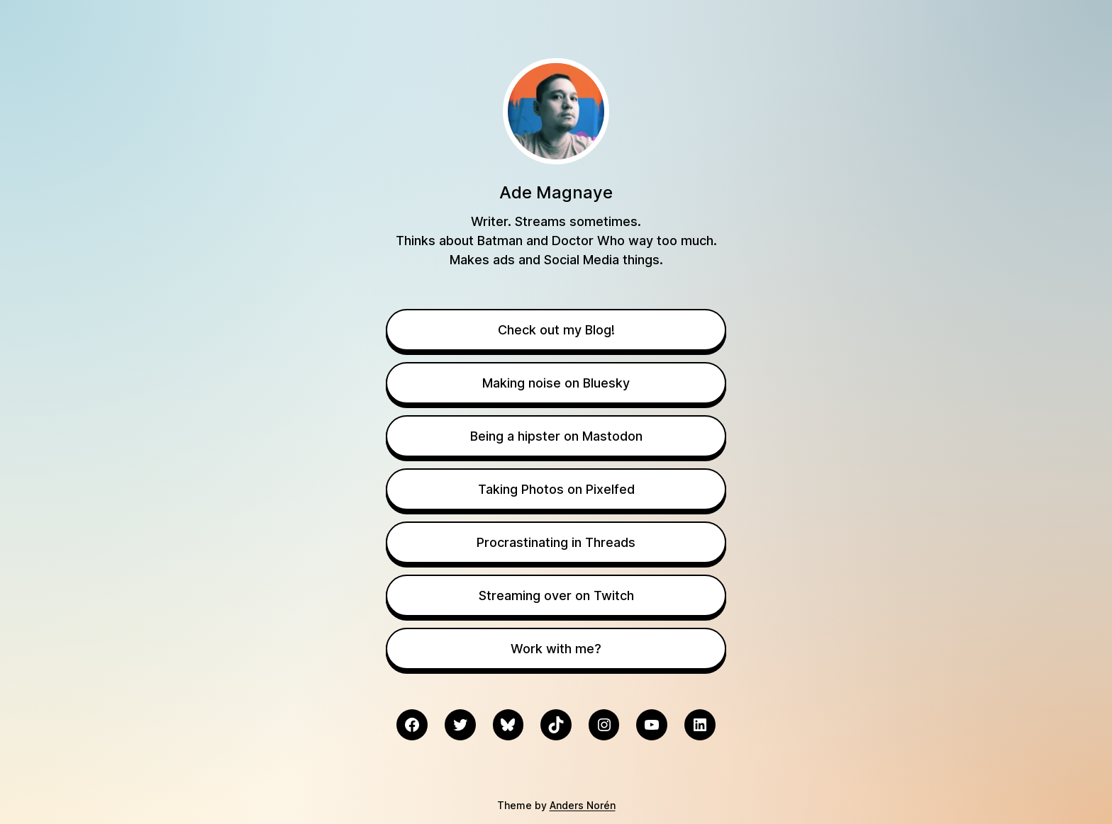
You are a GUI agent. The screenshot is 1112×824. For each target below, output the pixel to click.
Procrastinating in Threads (556, 542)
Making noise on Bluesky (556, 383)
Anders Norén (583, 805)
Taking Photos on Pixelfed (556, 489)
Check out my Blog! (556, 329)
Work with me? (556, 648)
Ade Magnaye (556, 192)
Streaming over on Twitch (556, 595)
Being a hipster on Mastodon (556, 436)
